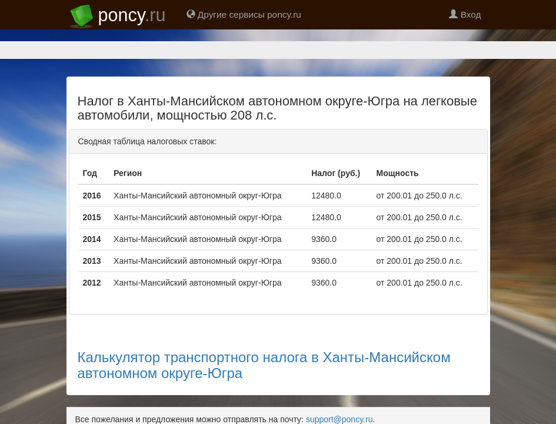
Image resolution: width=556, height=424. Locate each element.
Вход (465, 14)
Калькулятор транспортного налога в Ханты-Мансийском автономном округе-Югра (264, 323)
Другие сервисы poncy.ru (244, 14)
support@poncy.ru (339, 378)
